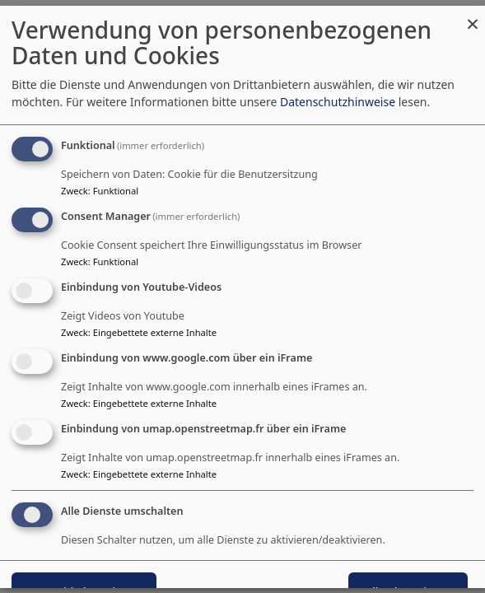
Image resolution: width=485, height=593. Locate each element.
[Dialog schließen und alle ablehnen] (472, 16)
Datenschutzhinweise (337, 102)
